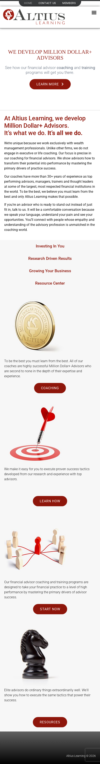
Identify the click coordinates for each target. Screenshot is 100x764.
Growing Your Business (50, 270)
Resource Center (50, 283)
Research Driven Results (50, 258)
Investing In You (50, 246)
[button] (94, 13)
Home (28, 3)
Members (69, 3)
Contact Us (47, 3)
